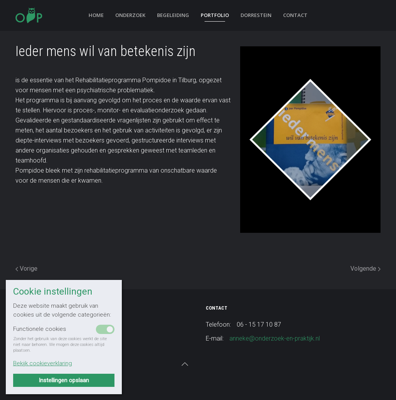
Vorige (26, 268)
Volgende (365, 268)
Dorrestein (256, 15)
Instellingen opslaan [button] (64, 380)
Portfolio (215, 15)
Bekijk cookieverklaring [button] (42, 363)
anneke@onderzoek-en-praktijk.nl (274, 338)
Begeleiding (173, 15)
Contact (295, 15)
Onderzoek (130, 15)
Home (96, 15)
